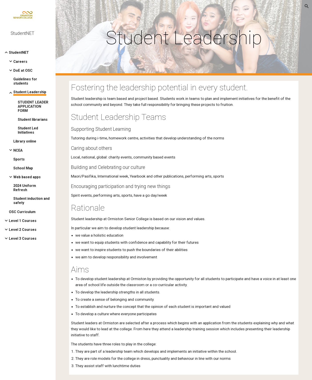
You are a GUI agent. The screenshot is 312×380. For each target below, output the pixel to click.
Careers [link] (20, 61)
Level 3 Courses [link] (22, 238)
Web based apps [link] (27, 177)
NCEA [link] (18, 150)
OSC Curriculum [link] (22, 212)
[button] (306, 6)
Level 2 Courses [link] (22, 230)
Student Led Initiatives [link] (28, 130)
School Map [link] (23, 168)
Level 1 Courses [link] (22, 221)
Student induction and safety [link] (31, 200)
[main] (183, 37)
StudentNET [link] (19, 52)
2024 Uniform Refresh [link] (24, 188)
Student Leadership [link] (29, 92)
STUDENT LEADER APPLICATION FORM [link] (33, 106)
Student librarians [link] (33, 119)
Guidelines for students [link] (25, 81)
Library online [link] (24, 141)
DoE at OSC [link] (22, 70)
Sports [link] (19, 159)
